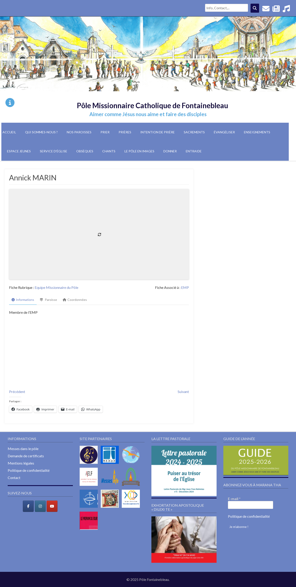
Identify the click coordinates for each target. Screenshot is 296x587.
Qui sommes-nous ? (41, 132)
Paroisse (48, 300)
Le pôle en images (139, 151)
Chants (108, 151)
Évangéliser (224, 132)
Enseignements (257, 132)
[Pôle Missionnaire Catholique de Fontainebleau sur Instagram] (40, 506)
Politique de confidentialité (29, 470)
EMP (185, 287)
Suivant (183, 391)
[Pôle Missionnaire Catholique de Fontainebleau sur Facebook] (28, 506)
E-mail (234, 498)
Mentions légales (21, 463)
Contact (14, 477)
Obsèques (84, 151)
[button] (184, 471)
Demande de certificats (26, 456)
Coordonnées (75, 300)
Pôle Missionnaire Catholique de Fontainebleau (152, 105)
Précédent (17, 391)
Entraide (194, 151)
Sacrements (194, 132)
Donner (170, 151)
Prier (105, 132)
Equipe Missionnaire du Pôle (56, 287)
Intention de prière (157, 132)
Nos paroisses (79, 132)
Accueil (9, 132)
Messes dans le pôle (23, 448)
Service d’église (53, 151)
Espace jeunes (19, 151)
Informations (23, 300)
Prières (125, 132)
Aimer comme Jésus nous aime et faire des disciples (148, 114)
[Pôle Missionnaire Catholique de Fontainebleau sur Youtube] (52, 506)
